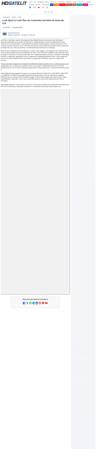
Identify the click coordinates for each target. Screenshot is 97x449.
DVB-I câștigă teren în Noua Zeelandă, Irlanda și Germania (49, 349)
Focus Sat (69, 4)
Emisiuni (75, 2)
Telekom (85, 4)
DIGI (52, 4)
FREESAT (81, 232)
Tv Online (31, 4)
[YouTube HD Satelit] (39, 7)
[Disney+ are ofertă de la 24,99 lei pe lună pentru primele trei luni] (63, 307)
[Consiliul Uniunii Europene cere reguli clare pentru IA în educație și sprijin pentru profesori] (83, 43)
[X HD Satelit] (47, 7)
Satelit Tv (53, 2)
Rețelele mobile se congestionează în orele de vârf (82, 53)
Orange (56, 4)
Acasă (30, 2)
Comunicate (40, 2)
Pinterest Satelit (83, 212)
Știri (35, 2)
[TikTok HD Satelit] (43, 7)
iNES (74, 4)
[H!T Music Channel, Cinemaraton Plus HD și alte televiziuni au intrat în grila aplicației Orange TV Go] (63, 368)
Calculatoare (45, 4)
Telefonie (88, 2)
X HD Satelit (83, 207)
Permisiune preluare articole (83, 250)
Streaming (68, 2)
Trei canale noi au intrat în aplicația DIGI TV (14, 287)
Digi (75, 232)
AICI (59, 86)
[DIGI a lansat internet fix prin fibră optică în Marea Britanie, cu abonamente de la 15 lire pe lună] (63, 325)
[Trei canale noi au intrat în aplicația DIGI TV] (28, 290)
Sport (14, 17)
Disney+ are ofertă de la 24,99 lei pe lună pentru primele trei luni (49, 306)
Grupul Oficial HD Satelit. (41, 243)
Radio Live (37, 4)
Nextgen (79, 4)
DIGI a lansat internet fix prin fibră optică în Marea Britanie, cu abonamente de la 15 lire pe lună (49, 326)
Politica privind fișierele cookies (83, 255)
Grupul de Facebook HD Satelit (83, 189)
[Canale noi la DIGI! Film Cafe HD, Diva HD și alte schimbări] (63, 290)
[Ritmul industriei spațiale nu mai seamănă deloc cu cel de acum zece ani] (83, 85)
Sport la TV (81, 2)
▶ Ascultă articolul (17, 27)
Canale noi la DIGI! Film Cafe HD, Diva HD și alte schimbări (49, 288)
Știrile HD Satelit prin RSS (83, 217)
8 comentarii (6, 27)
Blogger (60, 389)
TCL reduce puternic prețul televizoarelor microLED (13, 367)
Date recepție (61, 2)
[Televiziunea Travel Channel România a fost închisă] (28, 307)
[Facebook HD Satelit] (30, 7)
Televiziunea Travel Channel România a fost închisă (13, 306)
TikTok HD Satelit (83, 203)
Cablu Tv (47, 2)
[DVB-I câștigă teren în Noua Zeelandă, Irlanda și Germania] (63, 350)
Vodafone (62, 4)
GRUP (34, 7)
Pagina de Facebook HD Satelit (83, 183)
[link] (17, 291)
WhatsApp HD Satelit (83, 194)
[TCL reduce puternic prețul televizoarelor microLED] (28, 368)
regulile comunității (26, 241)
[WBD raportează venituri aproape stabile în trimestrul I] (28, 350)
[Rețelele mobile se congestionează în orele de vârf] (83, 63)
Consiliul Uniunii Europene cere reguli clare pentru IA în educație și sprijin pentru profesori (83, 32)
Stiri (19, 17)
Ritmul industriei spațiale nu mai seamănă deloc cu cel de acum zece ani (83, 74)
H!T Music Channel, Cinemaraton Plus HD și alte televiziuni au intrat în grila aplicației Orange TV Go (49, 369)
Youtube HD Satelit (83, 199)
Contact (91, 4)
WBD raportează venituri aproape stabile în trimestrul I (13, 349)
